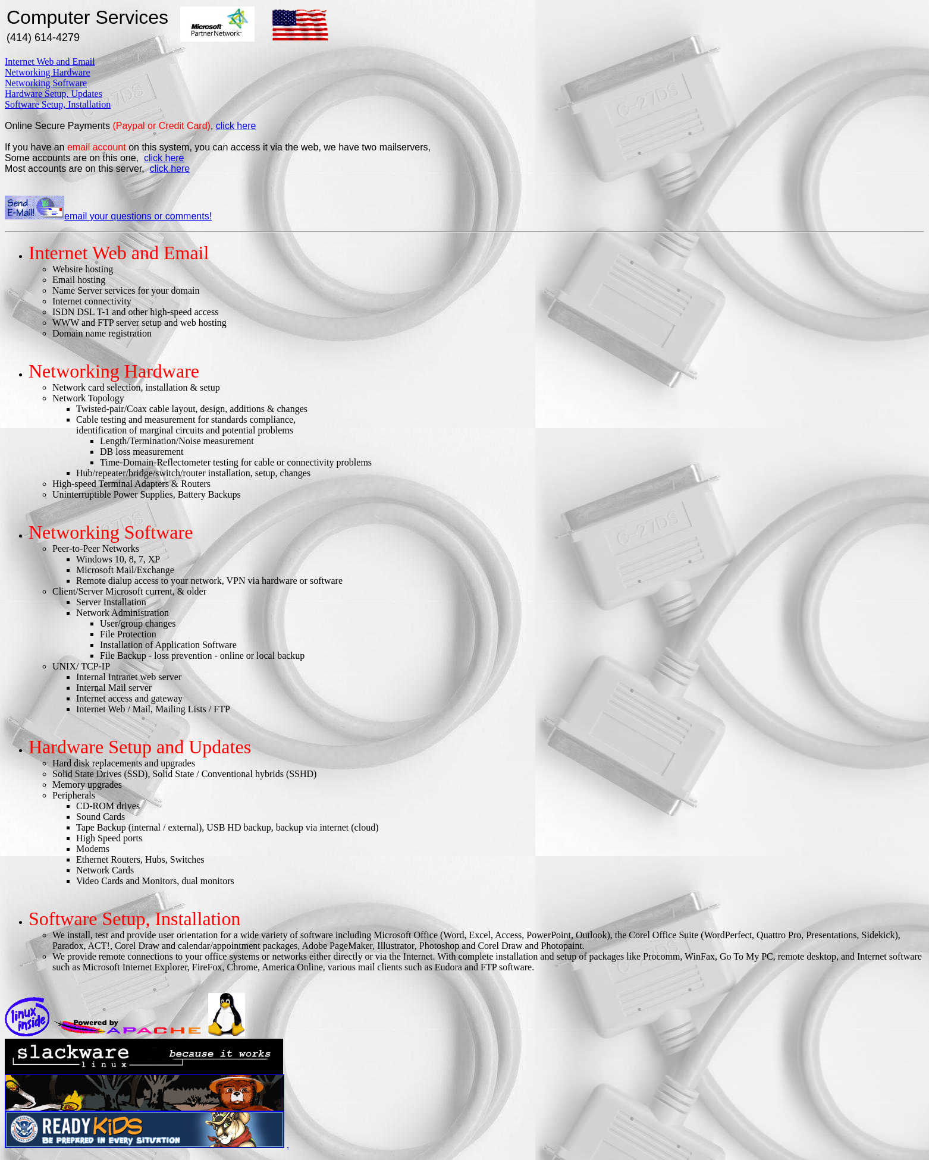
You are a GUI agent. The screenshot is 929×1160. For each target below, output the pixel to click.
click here (236, 126)
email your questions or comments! (108, 216)
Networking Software (46, 83)
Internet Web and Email (50, 61)
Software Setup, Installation (58, 104)
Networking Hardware (47, 72)
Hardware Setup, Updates (53, 94)
